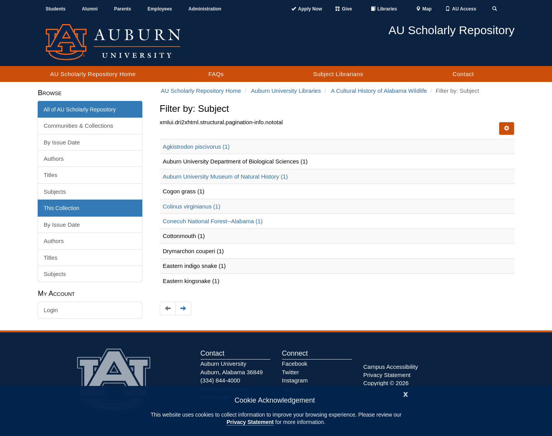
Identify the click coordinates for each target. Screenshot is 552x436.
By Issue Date (62, 142)
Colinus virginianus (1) (191, 206)
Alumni (90, 9)
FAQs (216, 74)
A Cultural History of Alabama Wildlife (379, 90)
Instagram (295, 380)
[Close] (405, 393)
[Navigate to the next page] (183, 308)
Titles (50, 175)
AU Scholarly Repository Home (93, 74)
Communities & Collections (78, 125)
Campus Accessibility (390, 366)
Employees (159, 9)
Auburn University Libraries (286, 90)
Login (51, 310)
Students (56, 9)
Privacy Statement (250, 422)
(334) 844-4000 (221, 380)
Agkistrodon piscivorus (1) (196, 146)
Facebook (295, 363)
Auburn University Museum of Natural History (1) (225, 176)
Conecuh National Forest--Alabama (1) (213, 221)
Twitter (290, 372)
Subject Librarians (338, 74)
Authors (54, 158)
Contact (463, 74)
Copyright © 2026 (386, 383)
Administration (205, 9)
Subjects (55, 191)
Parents (122, 9)
